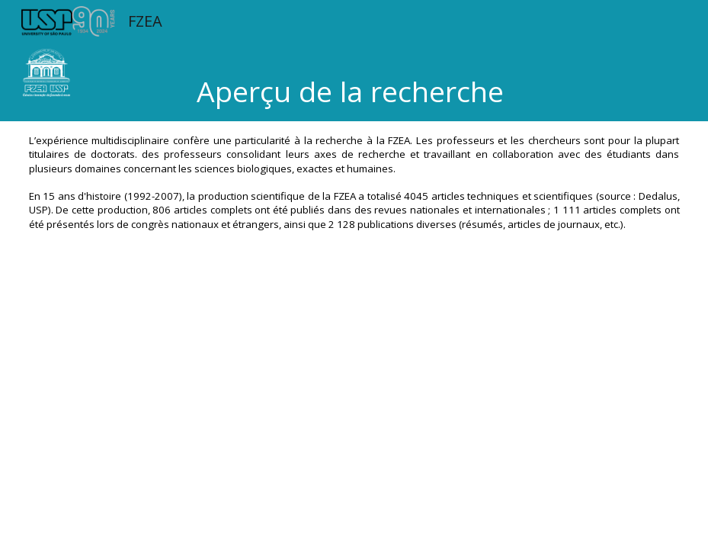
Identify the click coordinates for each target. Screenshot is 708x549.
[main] (354, 82)
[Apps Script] (354, 427)
